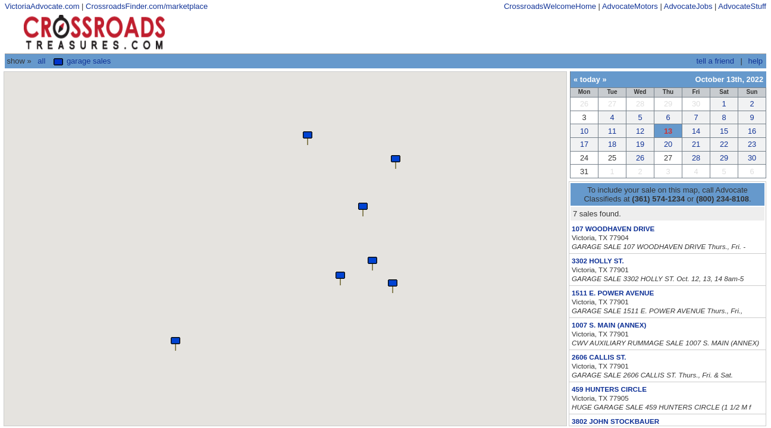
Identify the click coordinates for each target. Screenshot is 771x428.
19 (640, 144)
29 (724, 157)
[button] (308, 137)
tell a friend (715, 60)
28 (696, 157)
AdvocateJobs (688, 6)
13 (668, 131)
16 (752, 131)
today (590, 79)
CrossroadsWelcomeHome (550, 6)
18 (612, 144)
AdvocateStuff (742, 6)
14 (696, 131)
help (755, 60)
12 (640, 131)
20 (668, 144)
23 (752, 144)
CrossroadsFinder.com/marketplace (147, 6)
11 (612, 131)
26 (640, 157)
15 (724, 131)
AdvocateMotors (630, 6)
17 (584, 144)
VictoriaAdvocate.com (42, 6)
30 (752, 157)
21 (696, 144)
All (41, 60)
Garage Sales (82, 60)
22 (724, 144)
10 (584, 131)
